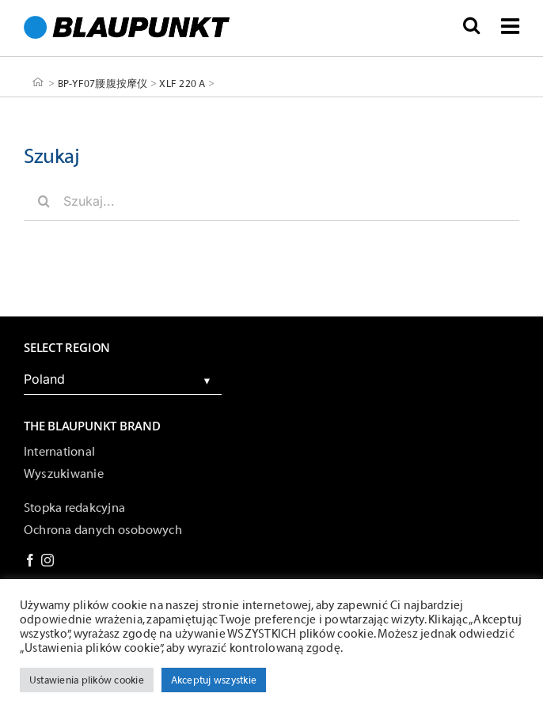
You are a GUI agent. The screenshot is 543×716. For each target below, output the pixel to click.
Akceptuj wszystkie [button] (213, 680)
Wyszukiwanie (64, 474)
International (59, 452)
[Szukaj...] (271, 201)
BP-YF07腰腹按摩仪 (103, 83)
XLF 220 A (182, 83)
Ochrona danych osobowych (103, 530)
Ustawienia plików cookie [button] (86, 680)
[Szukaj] (43, 201)
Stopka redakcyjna (74, 508)
